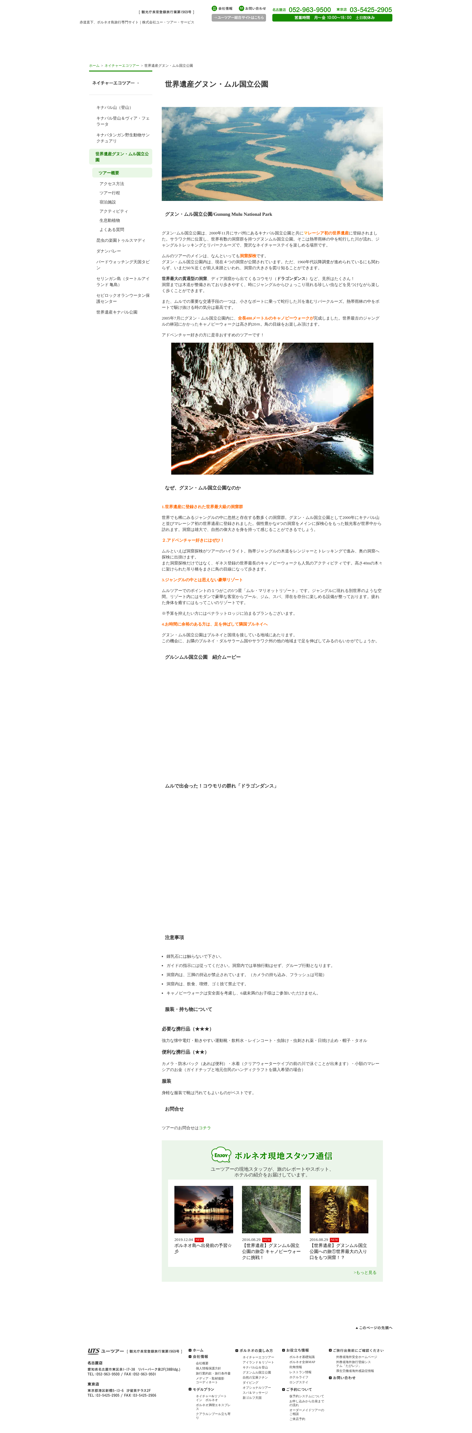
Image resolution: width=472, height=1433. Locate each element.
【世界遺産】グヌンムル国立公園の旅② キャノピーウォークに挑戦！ (271, 1251)
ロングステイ (298, 1382)
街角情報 (295, 1367)
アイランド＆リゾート (258, 1362)
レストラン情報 (300, 1372)
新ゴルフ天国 (252, 1397)
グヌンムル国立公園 (257, 1372)
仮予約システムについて (306, 1396)
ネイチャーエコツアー (122, 65)
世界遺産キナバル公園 (116, 312)
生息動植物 (110, 220)
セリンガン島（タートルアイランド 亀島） (123, 281)
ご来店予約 (297, 1419)
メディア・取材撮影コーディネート (210, 1380)
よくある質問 (112, 229)
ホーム (94, 65)
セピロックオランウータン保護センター (123, 298)
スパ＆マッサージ (255, 1392)
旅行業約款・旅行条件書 (213, 1373)
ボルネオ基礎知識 (302, 1357)
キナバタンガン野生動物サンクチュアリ (123, 138)
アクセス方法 (112, 183)
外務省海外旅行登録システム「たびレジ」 (353, 1364)
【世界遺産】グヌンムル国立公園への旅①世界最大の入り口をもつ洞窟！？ (338, 1251)
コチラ (205, 1127)
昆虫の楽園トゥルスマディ (121, 240)
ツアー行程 (110, 192)
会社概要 (202, 1363)
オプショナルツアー (257, 1387)
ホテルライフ (298, 1377)
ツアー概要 (109, 173)
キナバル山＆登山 (255, 1367)
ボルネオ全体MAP (302, 1362)
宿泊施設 (108, 202)
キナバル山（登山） (114, 107)
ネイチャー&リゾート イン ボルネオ (213, 1398)
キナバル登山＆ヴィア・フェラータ (123, 121)
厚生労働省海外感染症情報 (355, 1371)
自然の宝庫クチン (255, 1377)
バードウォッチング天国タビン (123, 264)
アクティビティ (114, 211)
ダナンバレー (108, 251)
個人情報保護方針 (208, 1368)
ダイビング (250, 1382)
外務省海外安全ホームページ (356, 1357)
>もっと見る (365, 1272)
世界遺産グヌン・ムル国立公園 (122, 157)
